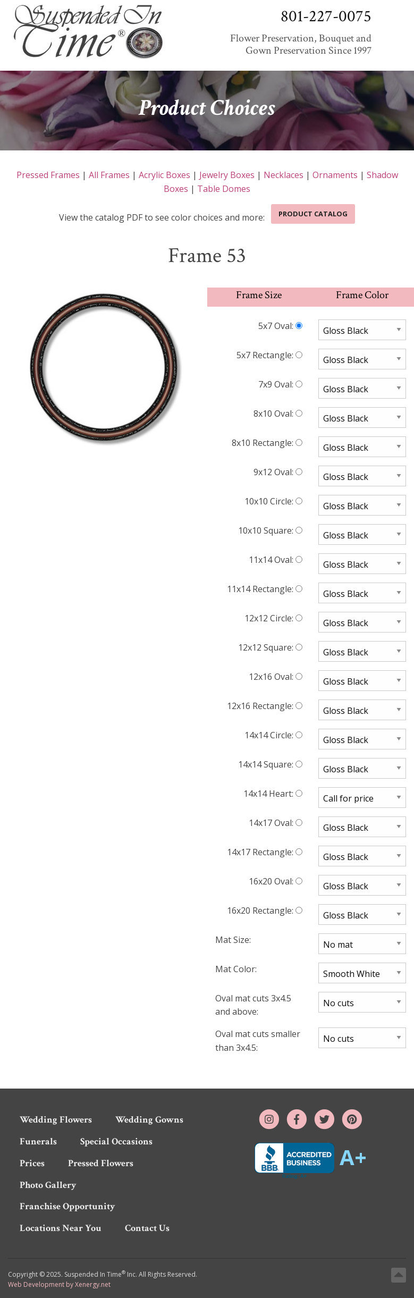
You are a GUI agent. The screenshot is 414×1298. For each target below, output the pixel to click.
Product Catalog (313, 213)
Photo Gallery (48, 1185)
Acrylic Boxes (164, 175)
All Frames (109, 175)
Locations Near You (61, 1228)
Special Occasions (116, 1141)
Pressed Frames (48, 175)
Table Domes (223, 189)
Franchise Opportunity (67, 1206)
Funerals (38, 1141)
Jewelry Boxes (227, 175)
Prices (32, 1163)
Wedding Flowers (56, 1120)
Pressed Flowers (100, 1163)
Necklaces (283, 175)
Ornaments (335, 175)
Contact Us (147, 1228)
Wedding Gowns (149, 1120)
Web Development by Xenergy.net (59, 1284)
